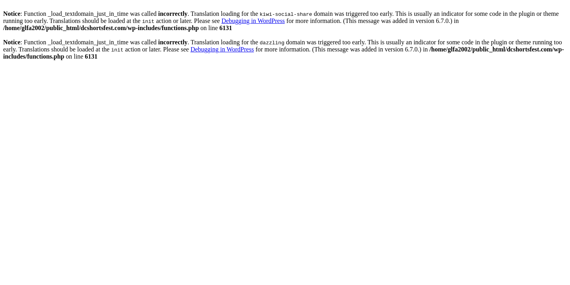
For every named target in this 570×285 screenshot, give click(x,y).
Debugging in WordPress (253, 20)
